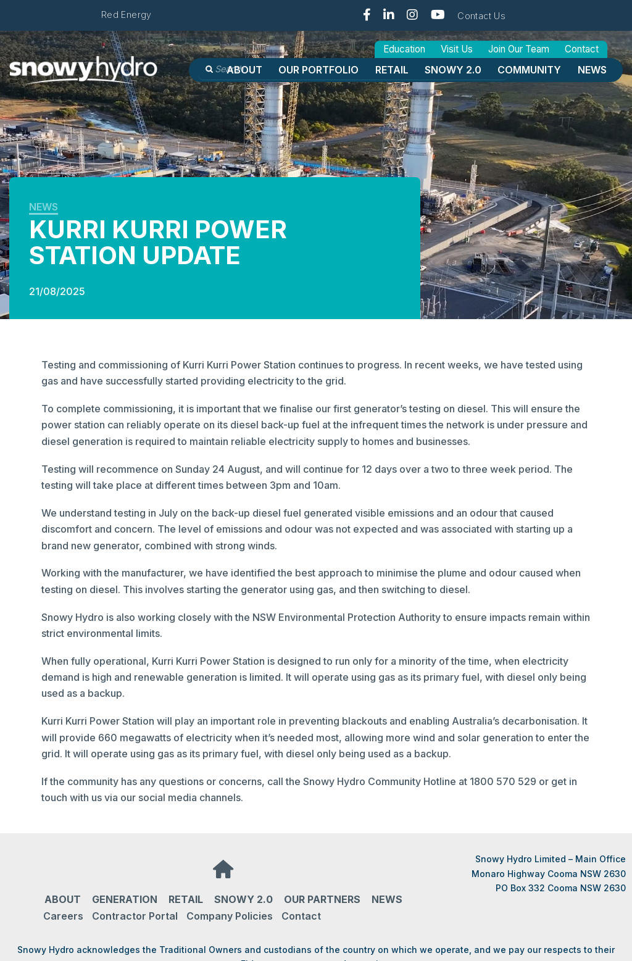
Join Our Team (518, 49)
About (244, 70)
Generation (124, 899)
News (592, 70)
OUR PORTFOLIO (318, 70)
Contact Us (481, 15)
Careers (63, 916)
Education (404, 49)
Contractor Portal (135, 916)
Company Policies (229, 916)
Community (529, 70)
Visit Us (457, 49)
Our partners (322, 899)
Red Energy (126, 14)
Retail (392, 70)
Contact (582, 49)
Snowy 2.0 (453, 70)
